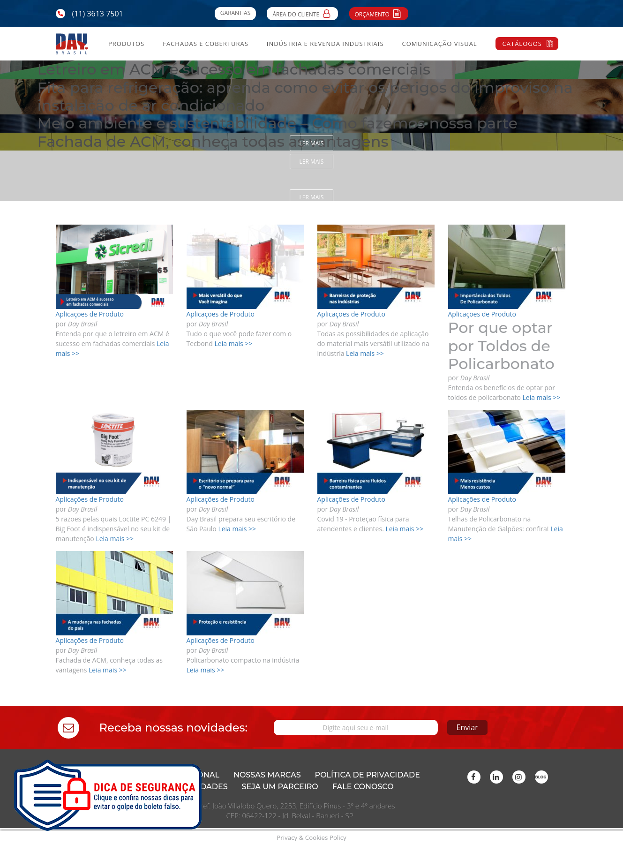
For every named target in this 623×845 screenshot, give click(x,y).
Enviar (467, 727)
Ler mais (312, 143)
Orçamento (379, 13)
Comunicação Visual (439, 43)
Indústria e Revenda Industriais (325, 43)
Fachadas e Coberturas (205, 43)
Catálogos (522, 43)
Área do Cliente (302, 13)
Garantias (235, 13)
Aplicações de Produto (90, 313)
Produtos (126, 43)
